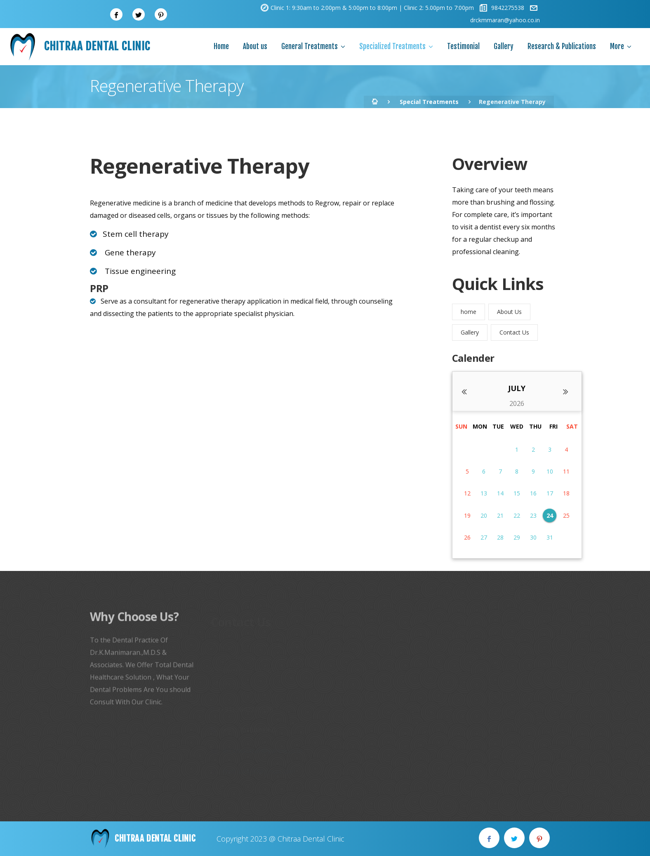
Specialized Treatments (392, 46)
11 (566, 471)
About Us (509, 312)
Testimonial (463, 46)
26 (467, 537)
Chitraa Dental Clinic (79, 46)
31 (549, 537)
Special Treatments (429, 102)
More (617, 46)
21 (500, 515)
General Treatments (309, 46)
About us (255, 46)
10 (549, 471)
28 (500, 537)
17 (549, 493)
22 (516, 515)
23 (533, 515)
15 (516, 493)
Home (221, 46)
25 (566, 515)
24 (549, 515)
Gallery (503, 46)
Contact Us (514, 332)
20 (483, 515)
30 (533, 537)
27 (483, 537)
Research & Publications (562, 46)
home (468, 312)
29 (516, 537)
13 (483, 493)
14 (500, 493)
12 (467, 493)
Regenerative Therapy (199, 166)
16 (533, 493)
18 (566, 493)
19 (467, 515)
